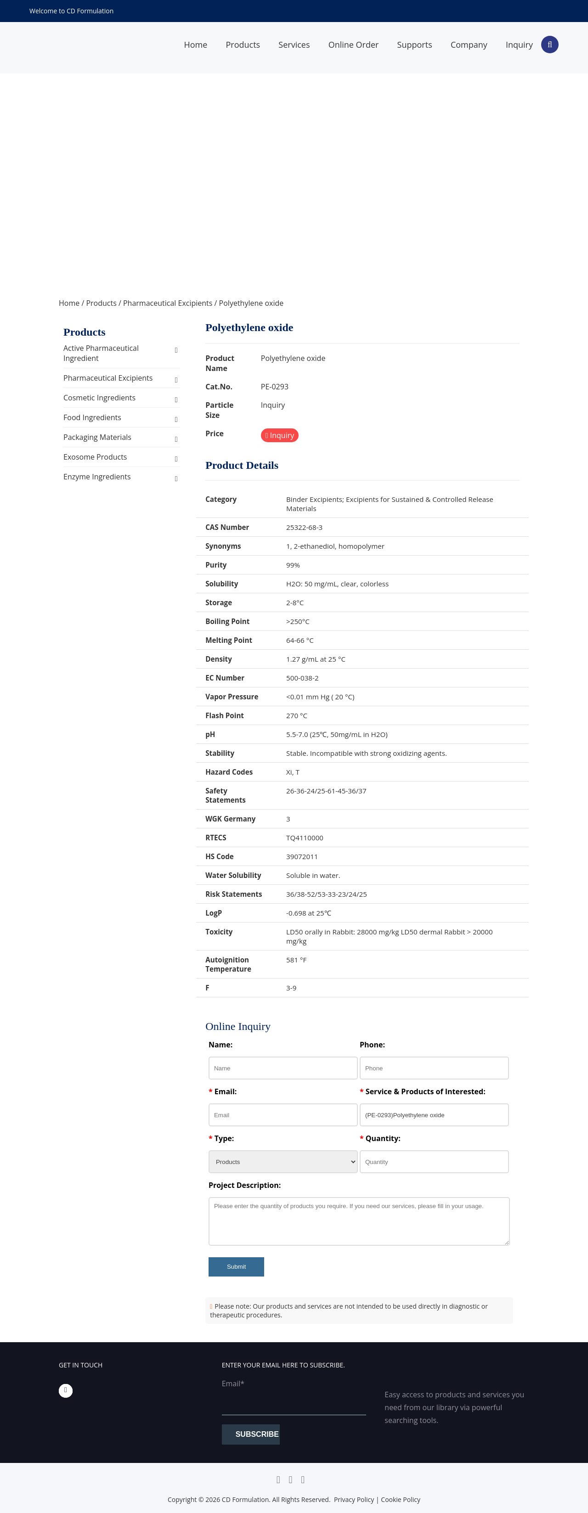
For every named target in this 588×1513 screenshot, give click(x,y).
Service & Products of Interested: (423, 1091)
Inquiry (519, 44)
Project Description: (245, 1185)
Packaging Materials (97, 437)
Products (243, 44)
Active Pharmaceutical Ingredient (101, 353)
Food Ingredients (92, 417)
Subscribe (257, 1434)
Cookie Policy (400, 1499)
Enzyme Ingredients (97, 477)
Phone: (372, 1045)
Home (195, 44)
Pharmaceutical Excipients (167, 303)
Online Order (353, 44)
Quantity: (380, 1138)
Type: (221, 1138)
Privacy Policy (354, 1499)
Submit (236, 1266)
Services (294, 44)
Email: (223, 1091)
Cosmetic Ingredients (99, 398)
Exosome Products (95, 457)
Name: (220, 1045)
